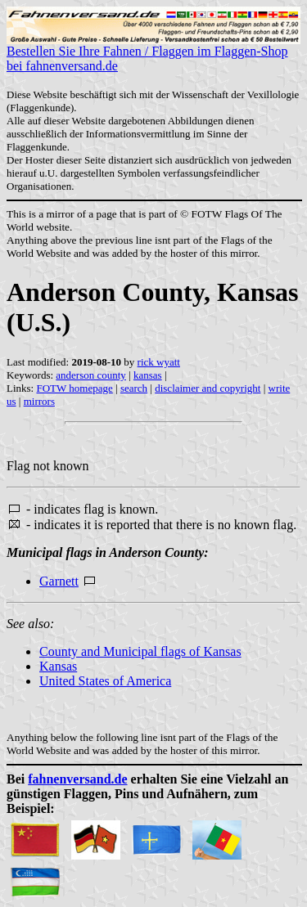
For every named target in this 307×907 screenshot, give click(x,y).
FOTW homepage (74, 388)
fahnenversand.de (77, 779)
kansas (147, 375)
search (133, 388)
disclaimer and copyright (207, 388)
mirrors (39, 401)
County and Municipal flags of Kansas (140, 651)
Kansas (58, 666)
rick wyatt (159, 362)
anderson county (91, 375)
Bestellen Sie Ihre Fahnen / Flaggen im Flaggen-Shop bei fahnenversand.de (153, 53)
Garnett (59, 581)
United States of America (105, 681)
